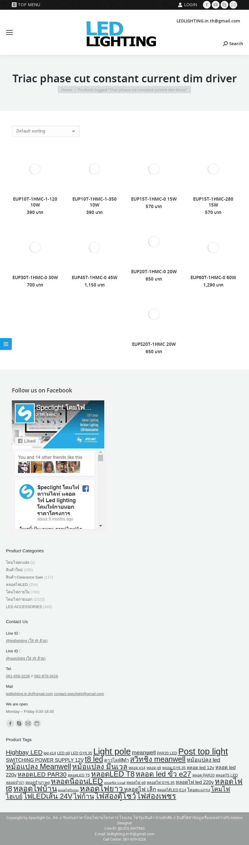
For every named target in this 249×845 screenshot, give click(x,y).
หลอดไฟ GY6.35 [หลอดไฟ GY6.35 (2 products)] (161, 782)
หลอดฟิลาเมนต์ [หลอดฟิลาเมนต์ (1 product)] (115, 783)
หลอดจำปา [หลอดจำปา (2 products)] (15, 782)
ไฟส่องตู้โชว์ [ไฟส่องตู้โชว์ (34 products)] (115, 796)
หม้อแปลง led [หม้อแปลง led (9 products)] (203, 760)
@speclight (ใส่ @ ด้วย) (25, 658)
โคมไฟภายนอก (19, 599)
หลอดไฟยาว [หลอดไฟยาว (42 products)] (101, 788)
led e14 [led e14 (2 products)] (49, 753)
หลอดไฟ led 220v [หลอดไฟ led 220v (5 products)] (195, 782)
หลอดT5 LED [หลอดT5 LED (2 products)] (227, 775)
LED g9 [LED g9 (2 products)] (63, 753)
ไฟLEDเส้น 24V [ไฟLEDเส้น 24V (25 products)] (48, 796)
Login (187, 5)
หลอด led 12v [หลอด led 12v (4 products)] (200, 767)
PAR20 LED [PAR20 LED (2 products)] (167, 753)
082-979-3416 (46, 676)
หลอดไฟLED (17, 584)
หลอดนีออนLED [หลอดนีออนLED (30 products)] (77, 781)
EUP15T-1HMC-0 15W (154, 199)
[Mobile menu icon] (9, 32)
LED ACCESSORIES (24, 607)
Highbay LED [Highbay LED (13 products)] (24, 752)
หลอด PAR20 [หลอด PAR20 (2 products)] (203, 775)
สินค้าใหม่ (14, 570)
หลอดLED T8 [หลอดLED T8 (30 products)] (113, 774)
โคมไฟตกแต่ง (17, 562)
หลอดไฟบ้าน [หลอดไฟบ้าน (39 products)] (35, 788)
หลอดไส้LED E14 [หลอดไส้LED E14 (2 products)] (171, 790)
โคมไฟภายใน (18, 592)
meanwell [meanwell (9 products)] (144, 752)
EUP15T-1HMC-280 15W (213, 202)
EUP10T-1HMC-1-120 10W (35, 202)
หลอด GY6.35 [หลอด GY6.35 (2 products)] (173, 768)
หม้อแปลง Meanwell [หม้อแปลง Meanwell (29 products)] (38, 766)
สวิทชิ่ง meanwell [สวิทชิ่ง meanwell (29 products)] (157, 759)
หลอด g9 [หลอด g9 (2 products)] (154, 768)
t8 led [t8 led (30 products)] (94, 759)
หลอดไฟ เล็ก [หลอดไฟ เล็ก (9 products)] (140, 789)
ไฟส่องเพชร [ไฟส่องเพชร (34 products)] (156, 796)
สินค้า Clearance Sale (24, 577)
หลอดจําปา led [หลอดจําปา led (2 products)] (37, 782)
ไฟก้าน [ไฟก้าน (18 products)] (84, 796)
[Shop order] (46, 131)
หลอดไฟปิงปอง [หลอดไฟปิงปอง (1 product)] (68, 790)
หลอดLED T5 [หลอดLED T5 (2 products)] (79, 775)
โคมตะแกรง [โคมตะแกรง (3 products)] (198, 789)
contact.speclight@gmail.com (79, 694)
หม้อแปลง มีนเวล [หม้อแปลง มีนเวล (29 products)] (99, 766)
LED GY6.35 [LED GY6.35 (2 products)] (81, 753)
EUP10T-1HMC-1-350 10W (94, 202)
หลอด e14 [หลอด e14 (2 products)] (136, 768)
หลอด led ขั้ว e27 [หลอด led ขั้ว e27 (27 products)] (163, 774)
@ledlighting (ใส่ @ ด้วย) (27, 640)
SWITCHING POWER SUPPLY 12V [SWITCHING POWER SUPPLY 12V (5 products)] (45, 760)
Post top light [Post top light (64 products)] (203, 751)
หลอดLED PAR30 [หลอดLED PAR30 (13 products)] (41, 774)
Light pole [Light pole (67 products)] (112, 751)
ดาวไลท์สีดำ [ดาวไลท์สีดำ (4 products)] (116, 760)
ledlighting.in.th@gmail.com (29, 694)
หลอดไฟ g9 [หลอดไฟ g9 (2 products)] (136, 782)
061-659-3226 (18, 676)
